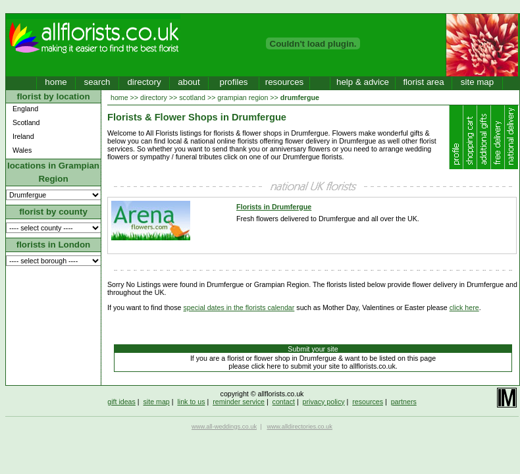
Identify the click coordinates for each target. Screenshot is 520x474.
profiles (234, 82)
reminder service (239, 402)
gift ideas (121, 402)
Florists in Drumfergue (273, 207)
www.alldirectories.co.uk (299, 426)
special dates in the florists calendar (239, 307)
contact (284, 402)
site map (477, 82)
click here (464, 307)
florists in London (53, 245)
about (188, 82)
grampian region (242, 97)
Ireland (23, 136)
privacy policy (324, 402)
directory (144, 82)
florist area (423, 82)
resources (284, 82)
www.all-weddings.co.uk (224, 426)
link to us (191, 402)
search (97, 82)
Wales (22, 150)
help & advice (362, 82)
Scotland (26, 122)
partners (404, 402)
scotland (192, 97)
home (55, 82)
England (25, 109)
